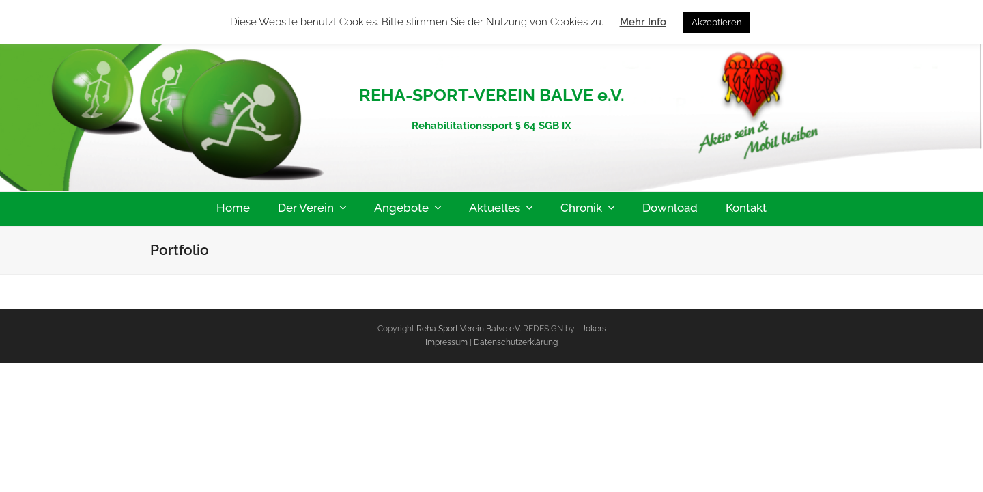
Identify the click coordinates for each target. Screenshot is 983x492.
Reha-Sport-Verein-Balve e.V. (492, 64)
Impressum (447, 342)
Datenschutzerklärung (516, 342)
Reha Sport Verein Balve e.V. (468, 328)
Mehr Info (643, 22)
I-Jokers (591, 328)
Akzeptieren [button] (717, 22)
